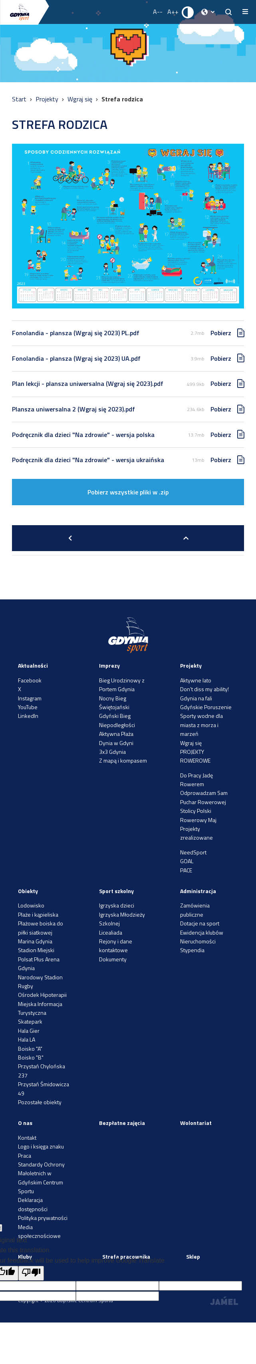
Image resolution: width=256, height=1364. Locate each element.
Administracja (198, 891)
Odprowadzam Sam (204, 793)
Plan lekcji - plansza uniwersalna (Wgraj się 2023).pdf (87, 383)
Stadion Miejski (36, 950)
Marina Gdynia (35, 941)
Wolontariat (196, 1123)
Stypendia (192, 950)
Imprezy (109, 665)
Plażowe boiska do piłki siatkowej (40, 927)
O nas (25, 1123)
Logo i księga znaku (41, 1146)
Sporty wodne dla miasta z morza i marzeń (201, 725)
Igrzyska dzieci (116, 905)
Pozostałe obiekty (40, 1102)
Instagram (30, 698)
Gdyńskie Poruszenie (206, 707)
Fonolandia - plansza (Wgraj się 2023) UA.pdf (76, 358)
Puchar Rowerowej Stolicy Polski (203, 806)
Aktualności (33, 665)
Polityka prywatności (42, 1218)
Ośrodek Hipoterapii (42, 994)
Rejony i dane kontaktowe (115, 945)
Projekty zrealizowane (196, 833)
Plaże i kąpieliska (38, 914)
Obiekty (28, 891)
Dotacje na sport (199, 923)
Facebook (30, 680)
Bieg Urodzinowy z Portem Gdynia (122, 684)
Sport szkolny (116, 891)
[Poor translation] (31, 1273)
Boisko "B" (31, 1057)
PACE (186, 870)
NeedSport (193, 852)
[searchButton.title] (228, 12)
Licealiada (110, 932)
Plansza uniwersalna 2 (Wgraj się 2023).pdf (73, 409)
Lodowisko (31, 905)
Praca (24, 1155)
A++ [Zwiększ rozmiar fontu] (173, 11)
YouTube (28, 707)
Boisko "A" (30, 1048)
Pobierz (220, 333)
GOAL (186, 861)
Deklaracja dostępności (33, 1204)
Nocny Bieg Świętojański (114, 702)
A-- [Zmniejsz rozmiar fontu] (158, 11)
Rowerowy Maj (198, 820)
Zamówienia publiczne (195, 909)
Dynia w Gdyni (116, 743)
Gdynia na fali (196, 698)
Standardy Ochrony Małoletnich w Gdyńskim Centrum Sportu (41, 1177)
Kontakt (27, 1137)
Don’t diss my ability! (204, 689)
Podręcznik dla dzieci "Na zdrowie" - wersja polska (83, 434)
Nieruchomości (198, 941)
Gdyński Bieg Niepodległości (117, 720)
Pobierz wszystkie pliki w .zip (128, 492)
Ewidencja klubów (201, 932)
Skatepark (30, 1021)
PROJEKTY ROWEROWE (195, 756)
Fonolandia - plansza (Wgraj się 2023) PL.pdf (75, 333)
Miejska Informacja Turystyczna (40, 1008)
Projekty (48, 99)
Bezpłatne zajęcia (122, 1123)
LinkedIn (28, 716)
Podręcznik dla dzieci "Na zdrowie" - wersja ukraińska (88, 460)
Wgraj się (80, 99)
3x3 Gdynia (112, 751)
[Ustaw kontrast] (188, 12)
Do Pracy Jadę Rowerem (196, 779)
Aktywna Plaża (116, 733)
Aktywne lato (195, 680)
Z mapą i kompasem (123, 760)
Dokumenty (113, 959)
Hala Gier (29, 1030)
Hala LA (26, 1039)
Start (20, 99)
